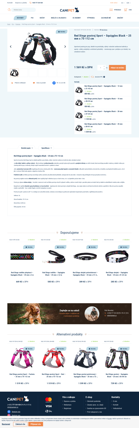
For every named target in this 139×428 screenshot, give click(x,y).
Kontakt (10, 3)
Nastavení (6, 424)
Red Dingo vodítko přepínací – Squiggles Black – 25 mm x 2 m (22, 273)
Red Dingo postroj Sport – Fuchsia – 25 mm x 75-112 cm (22, 375)
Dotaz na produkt (41, 83)
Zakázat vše (20, 424)
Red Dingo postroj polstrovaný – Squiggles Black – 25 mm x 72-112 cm (85, 376)
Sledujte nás (16, 412)
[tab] (26, 147)
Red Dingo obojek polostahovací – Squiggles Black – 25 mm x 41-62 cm (85, 274)
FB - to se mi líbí (61, 83)
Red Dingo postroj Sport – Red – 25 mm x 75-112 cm (54, 375)
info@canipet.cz (112, 315)
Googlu (110, 418)
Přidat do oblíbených (20, 83)
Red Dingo (104, 30)
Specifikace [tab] (46, 148)
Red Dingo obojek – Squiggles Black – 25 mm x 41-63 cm (117, 273)
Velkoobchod (117, 408)
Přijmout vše (36, 424)
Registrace (67, 408)
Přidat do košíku (117, 67)
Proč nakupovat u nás (94, 412)
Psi (13, 24)
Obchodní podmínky (94, 401)
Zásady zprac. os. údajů (95, 405)
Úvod (8, 24)
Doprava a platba (21, 3)
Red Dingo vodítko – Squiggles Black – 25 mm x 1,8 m (53, 273)
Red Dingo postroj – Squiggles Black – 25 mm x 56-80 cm (117, 375)
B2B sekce (114, 3)
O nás (115, 401)
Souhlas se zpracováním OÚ (96, 408)
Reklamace (67, 405)
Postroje (18, 24)
